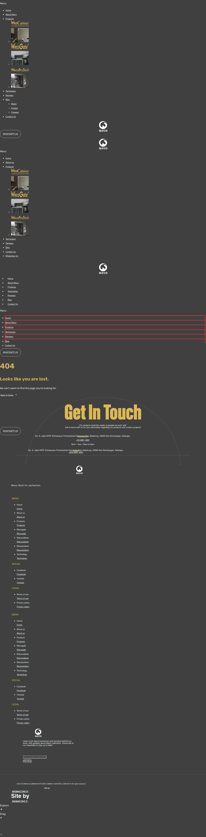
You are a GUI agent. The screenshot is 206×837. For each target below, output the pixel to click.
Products (10, 19)
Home (8, 10)
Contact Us (11, 117)
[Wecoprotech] (23, 550)
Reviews (10, 95)
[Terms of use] (23, 599)
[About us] (21, 517)
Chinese (15, 112)
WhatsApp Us (12, 256)
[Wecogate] (21, 534)
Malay (14, 104)
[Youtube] (20, 583)
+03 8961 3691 (83, 440)
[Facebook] (21, 574)
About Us (10, 163)
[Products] (21, 525)
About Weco (11, 15)
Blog (8, 100)
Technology (11, 91)
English (14, 108)
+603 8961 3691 (76, 452)
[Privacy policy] (23, 607)
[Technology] (22, 558)
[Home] (19, 509)
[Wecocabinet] (23, 542)
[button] (103, 3)
